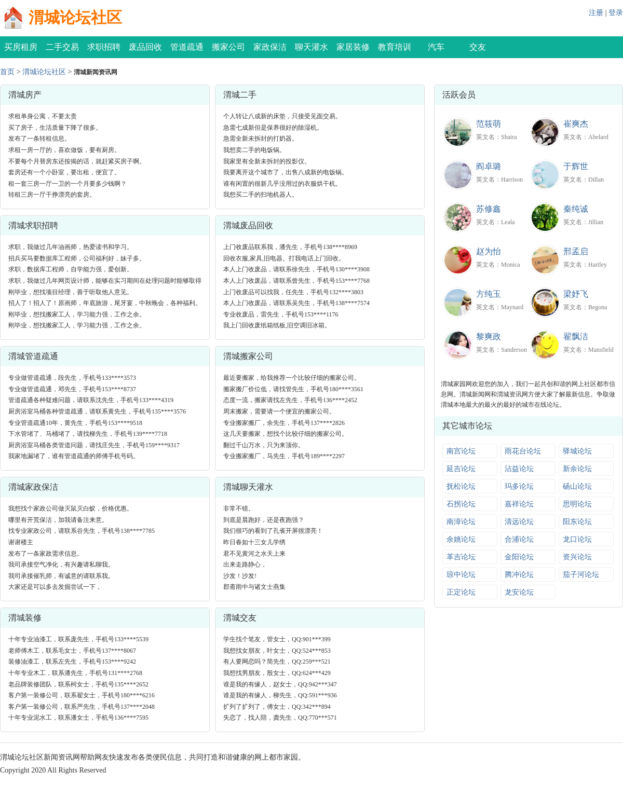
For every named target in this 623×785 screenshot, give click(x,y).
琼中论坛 (461, 575)
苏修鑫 (488, 208)
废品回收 (145, 47)
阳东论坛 (577, 522)
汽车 (436, 47)
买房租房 (20, 47)
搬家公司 (228, 47)
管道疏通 (187, 47)
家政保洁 (270, 47)
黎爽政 (488, 336)
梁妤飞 (575, 294)
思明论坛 (577, 504)
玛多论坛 (519, 486)
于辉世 (575, 166)
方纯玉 (488, 294)
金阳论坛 (519, 557)
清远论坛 (519, 522)
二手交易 (62, 47)
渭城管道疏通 (33, 356)
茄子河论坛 (581, 575)
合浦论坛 (519, 539)
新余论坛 (577, 469)
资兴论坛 (577, 557)
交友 (477, 47)
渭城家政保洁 (33, 487)
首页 (7, 72)
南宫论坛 (461, 451)
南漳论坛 (461, 522)
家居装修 (353, 47)
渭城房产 (25, 94)
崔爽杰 (575, 123)
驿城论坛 (577, 451)
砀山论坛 (577, 486)
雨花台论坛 (523, 451)
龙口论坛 (577, 539)
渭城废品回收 (248, 225)
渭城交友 (239, 617)
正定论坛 (461, 592)
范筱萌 (488, 123)
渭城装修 (25, 617)
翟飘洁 (575, 336)
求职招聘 (103, 47)
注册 (596, 13)
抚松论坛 (461, 486)
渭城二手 (239, 94)
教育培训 (394, 47)
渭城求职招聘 (33, 225)
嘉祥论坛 (519, 504)
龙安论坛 (519, 592)
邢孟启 (575, 251)
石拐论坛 (461, 504)
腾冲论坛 (519, 575)
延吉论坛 (461, 469)
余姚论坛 (461, 539)
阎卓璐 (488, 166)
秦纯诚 (575, 208)
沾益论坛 (519, 469)
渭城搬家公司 (248, 356)
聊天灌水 (311, 47)
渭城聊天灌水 (248, 487)
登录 (615, 13)
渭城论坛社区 (75, 17)
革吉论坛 (461, 557)
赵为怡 (488, 251)
